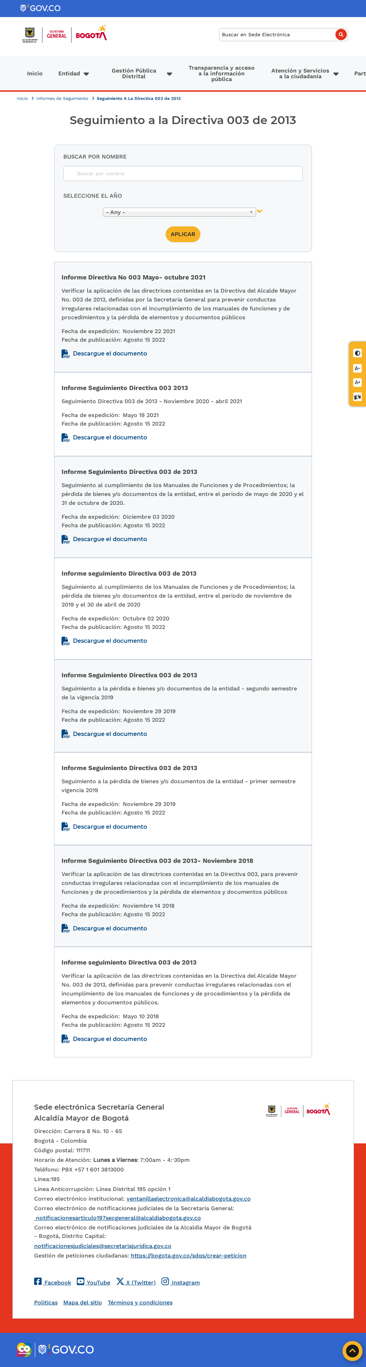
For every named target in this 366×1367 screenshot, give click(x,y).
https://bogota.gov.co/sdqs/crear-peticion (188, 1255)
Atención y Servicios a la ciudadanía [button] (300, 73)
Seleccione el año (92, 195)
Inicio (35, 73)
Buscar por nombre (95, 156)
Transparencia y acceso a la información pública (222, 73)
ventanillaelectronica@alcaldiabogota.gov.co (189, 1198)
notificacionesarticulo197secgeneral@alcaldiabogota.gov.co (117, 1217)
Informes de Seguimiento (63, 98)
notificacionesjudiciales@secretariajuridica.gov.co (102, 1246)
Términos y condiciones (140, 1302)
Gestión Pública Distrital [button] (134, 73)
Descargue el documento (110, 353)
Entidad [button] (69, 73)
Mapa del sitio (82, 1302)
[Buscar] (283, 34)
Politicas (46, 1302)
